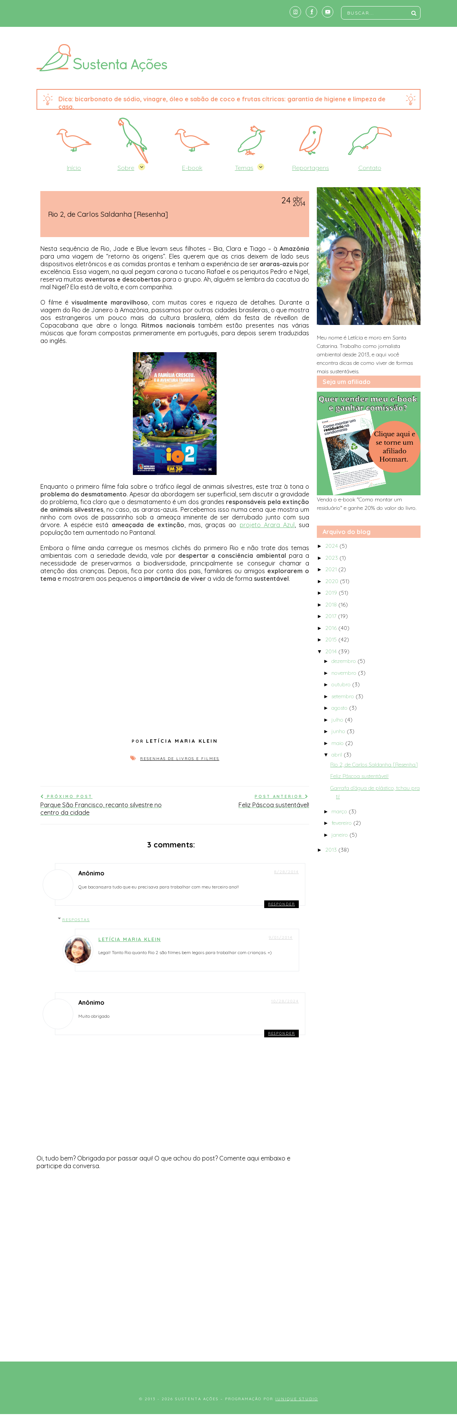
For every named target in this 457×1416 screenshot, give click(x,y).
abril (337, 754)
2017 (331, 616)
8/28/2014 (286, 871)
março (340, 811)
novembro (344, 672)
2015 (331, 639)
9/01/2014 (281, 937)
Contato (369, 167)
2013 (331, 849)
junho (339, 731)
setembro (343, 696)
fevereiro (342, 822)
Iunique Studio (296, 1398)
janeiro (340, 834)
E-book (192, 167)
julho (338, 719)
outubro (341, 684)
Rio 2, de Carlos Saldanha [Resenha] (374, 764)
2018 (331, 604)
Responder (281, 904)
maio (338, 743)
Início (74, 167)
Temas (244, 167)
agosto (340, 707)
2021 (331, 569)
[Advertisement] (228, 1288)
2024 (332, 545)
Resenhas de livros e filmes (179, 758)
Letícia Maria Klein (129, 939)
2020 (332, 581)
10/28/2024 (285, 1001)
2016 (331, 628)
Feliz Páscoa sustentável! (359, 776)
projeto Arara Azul (267, 525)
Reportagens (310, 167)
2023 (332, 557)
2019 (332, 592)
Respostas (76, 919)
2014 (331, 651)
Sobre (126, 167)
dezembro (344, 661)
